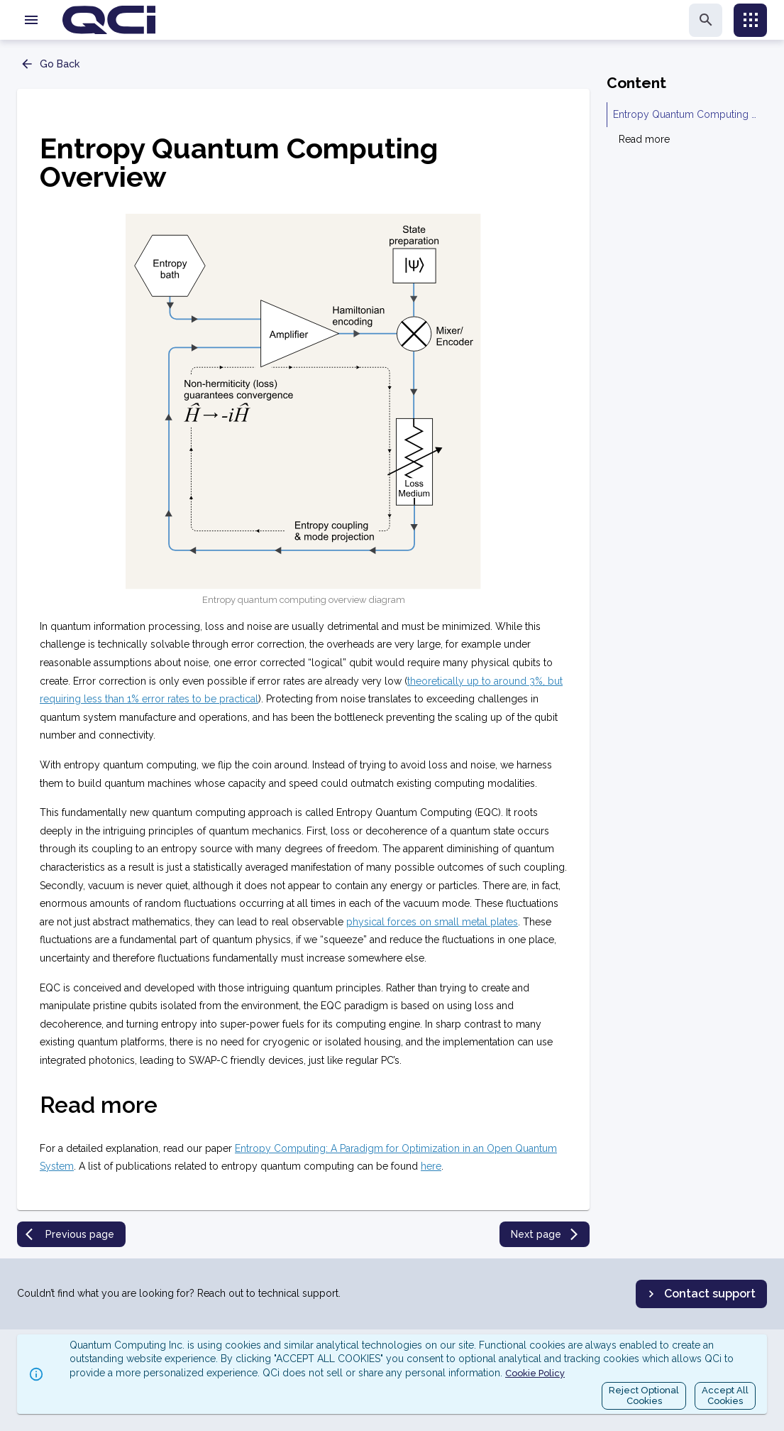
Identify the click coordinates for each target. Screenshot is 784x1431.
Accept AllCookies (725, 1396)
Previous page (70, 1234)
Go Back (49, 64)
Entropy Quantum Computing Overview (687, 114)
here (431, 1166)
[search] (705, 20)
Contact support (700, 1294)
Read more (644, 139)
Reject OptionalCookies (644, 1396)
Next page (546, 1234)
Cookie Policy (535, 1373)
